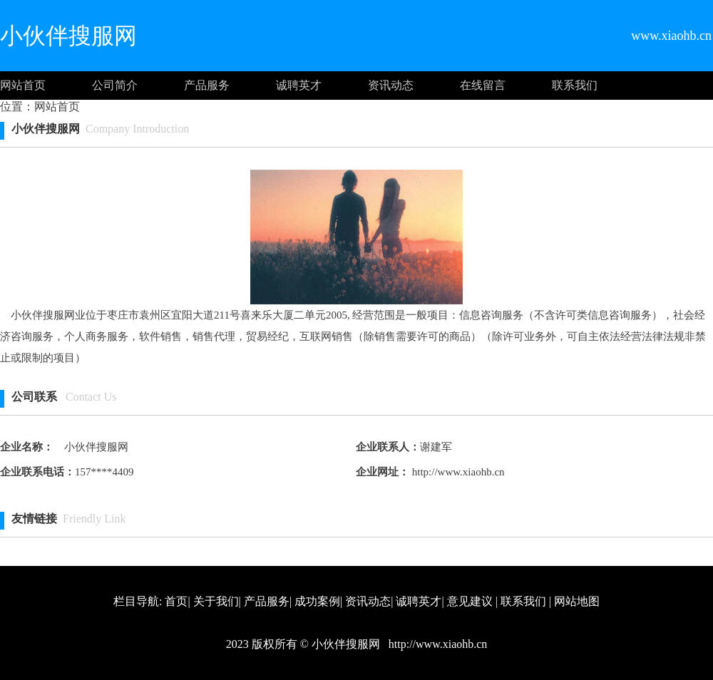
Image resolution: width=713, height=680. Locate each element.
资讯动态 (391, 85)
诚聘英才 (299, 85)
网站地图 (577, 601)
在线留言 (483, 85)
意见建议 (470, 601)
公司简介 (115, 85)
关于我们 (216, 601)
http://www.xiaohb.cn (457, 472)
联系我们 (574, 85)
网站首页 (23, 85)
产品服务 (207, 85)
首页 (176, 601)
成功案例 (317, 601)
